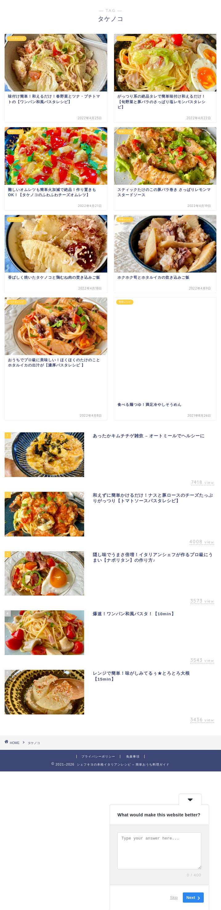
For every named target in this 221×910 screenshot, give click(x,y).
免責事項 (133, 756)
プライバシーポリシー (98, 756)
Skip (174, 897)
